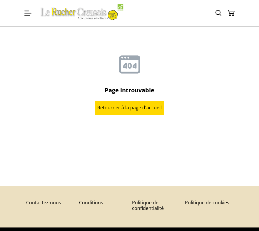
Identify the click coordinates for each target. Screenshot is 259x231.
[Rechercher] (218, 13)
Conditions (91, 202)
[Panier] (231, 13)
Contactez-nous (43, 202)
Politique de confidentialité (148, 205)
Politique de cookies (207, 202)
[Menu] (27, 13)
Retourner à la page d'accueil (129, 107)
